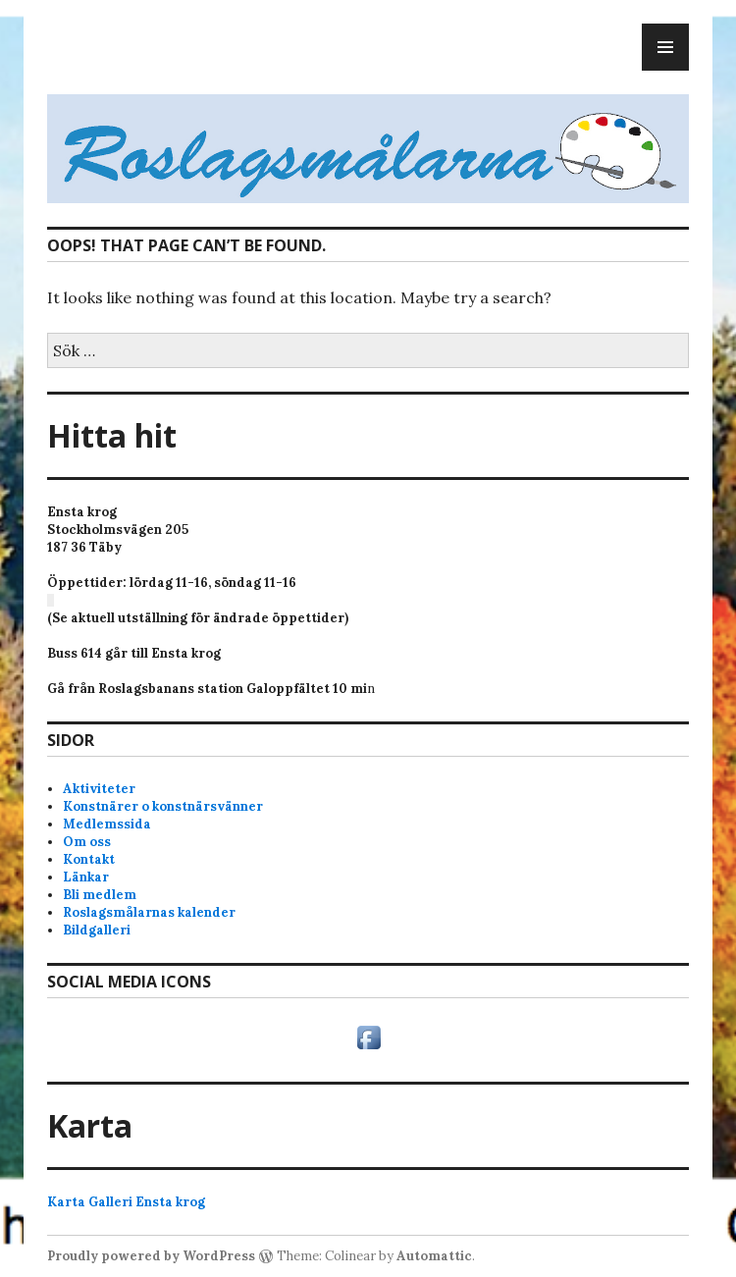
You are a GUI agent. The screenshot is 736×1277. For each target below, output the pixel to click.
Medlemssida (107, 824)
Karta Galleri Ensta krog (126, 1202)
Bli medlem (99, 894)
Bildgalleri (97, 930)
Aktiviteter (99, 788)
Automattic (434, 1256)
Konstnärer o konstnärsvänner (163, 806)
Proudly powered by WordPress (151, 1256)
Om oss (87, 841)
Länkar (86, 877)
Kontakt (89, 859)
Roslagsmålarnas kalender (149, 912)
